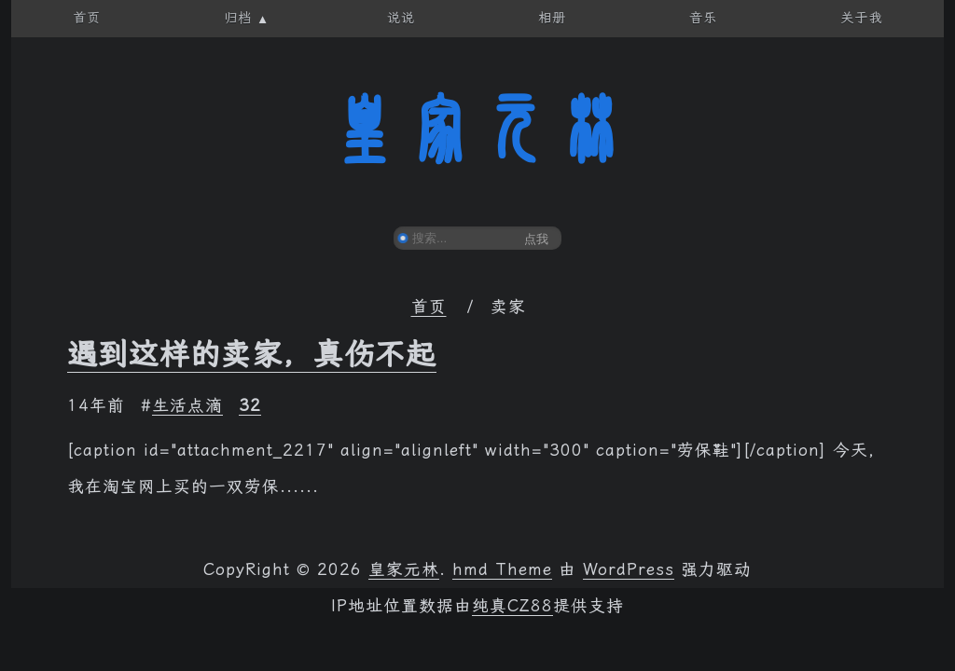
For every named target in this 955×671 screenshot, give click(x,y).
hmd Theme (502, 569)
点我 (536, 239)
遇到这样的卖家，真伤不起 (251, 354)
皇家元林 (477, 129)
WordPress (628, 569)
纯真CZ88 (512, 605)
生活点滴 (187, 405)
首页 (429, 306)
